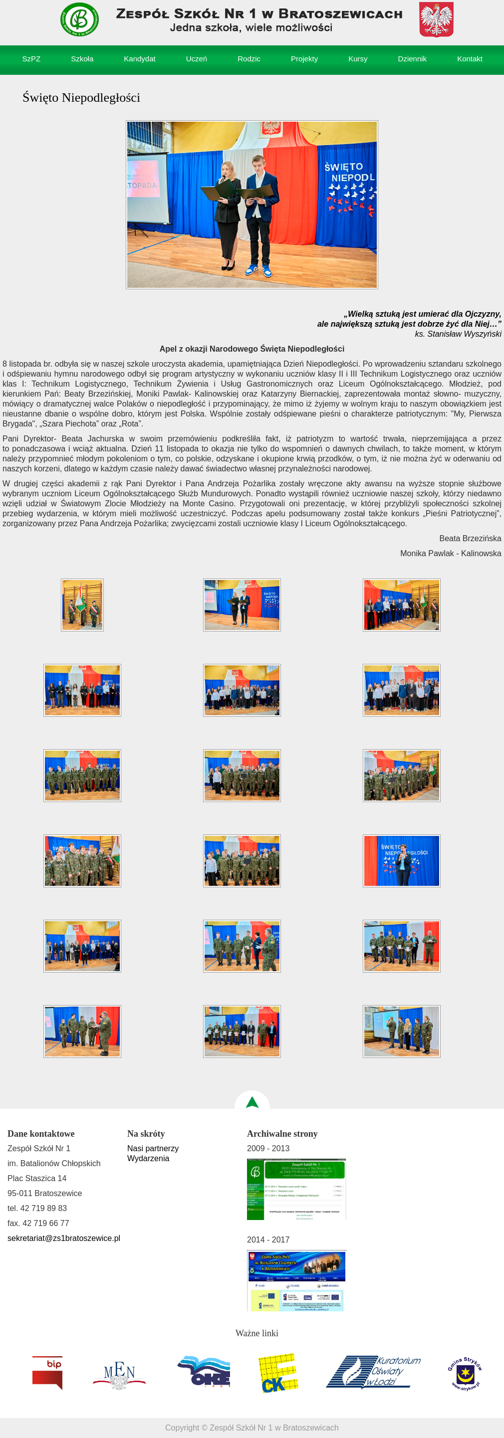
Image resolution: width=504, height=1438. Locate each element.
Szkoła (82, 58)
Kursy (357, 58)
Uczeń (197, 58)
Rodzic (249, 58)
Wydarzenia (148, 1158)
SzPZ (31, 58)
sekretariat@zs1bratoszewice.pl (63, 1238)
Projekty (304, 58)
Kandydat (139, 58)
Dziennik (412, 58)
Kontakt (470, 58)
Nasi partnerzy (153, 1148)
